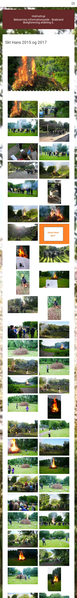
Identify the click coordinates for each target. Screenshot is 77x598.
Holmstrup (38, 16)
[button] (73, 3)
